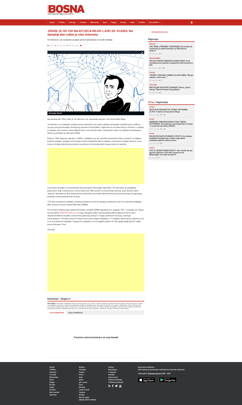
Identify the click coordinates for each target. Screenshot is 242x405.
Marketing (112, 370)
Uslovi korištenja (115, 380)
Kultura (82, 367)
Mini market (54, 392)
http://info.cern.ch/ (68, 213)
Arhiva (111, 367)
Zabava (82, 392)
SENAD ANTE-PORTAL (87, 400)
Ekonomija (94, 22)
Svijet (132, 22)
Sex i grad (83, 382)
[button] (142, 53)
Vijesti (52, 22)
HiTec (81, 375)
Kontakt (111, 375)
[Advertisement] (95, 166)
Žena (81, 385)
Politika (62, 22)
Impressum (113, 377)
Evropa (123, 22)
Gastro (81, 372)
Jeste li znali (84, 390)
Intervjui (72, 22)
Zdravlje (82, 370)
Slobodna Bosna (159, 32)
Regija (113, 22)
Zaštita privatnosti (115, 382)
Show (81, 380)
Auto (81, 377)
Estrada (82, 387)
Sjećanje (53, 395)
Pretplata (112, 372)
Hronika (83, 22)
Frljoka (82, 395)
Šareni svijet (84, 397)
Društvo (142, 22)
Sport (105, 22)
